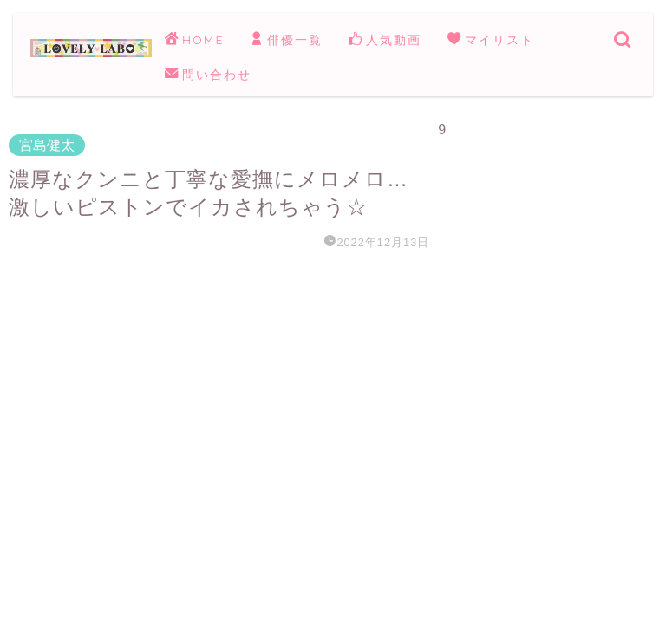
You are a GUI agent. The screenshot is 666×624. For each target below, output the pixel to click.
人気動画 (385, 40)
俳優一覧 (286, 40)
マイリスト (490, 40)
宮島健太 (47, 145)
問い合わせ (208, 75)
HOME (194, 40)
